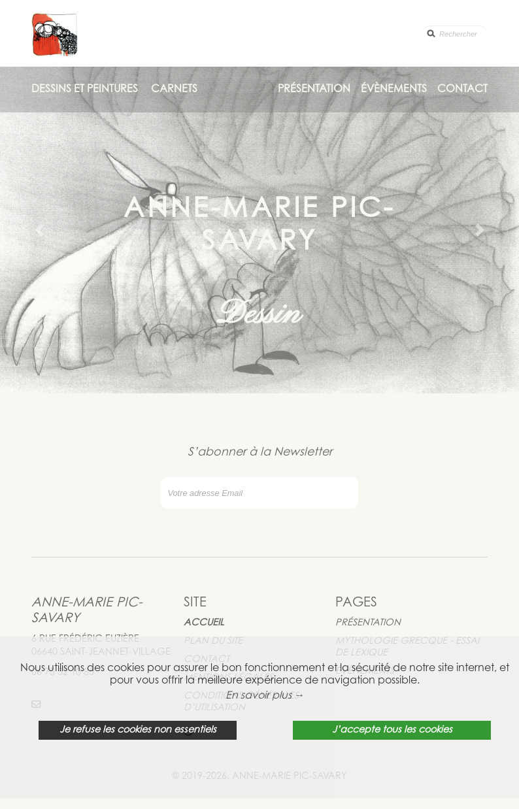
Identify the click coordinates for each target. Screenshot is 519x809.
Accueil (204, 623)
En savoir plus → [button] (265, 696)
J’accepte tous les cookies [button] (392, 730)
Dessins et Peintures (84, 89)
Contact (462, 89)
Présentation (314, 89)
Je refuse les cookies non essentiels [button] (137, 730)
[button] (39, 230)
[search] (455, 33)
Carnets (174, 89)
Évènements (394, 89)
